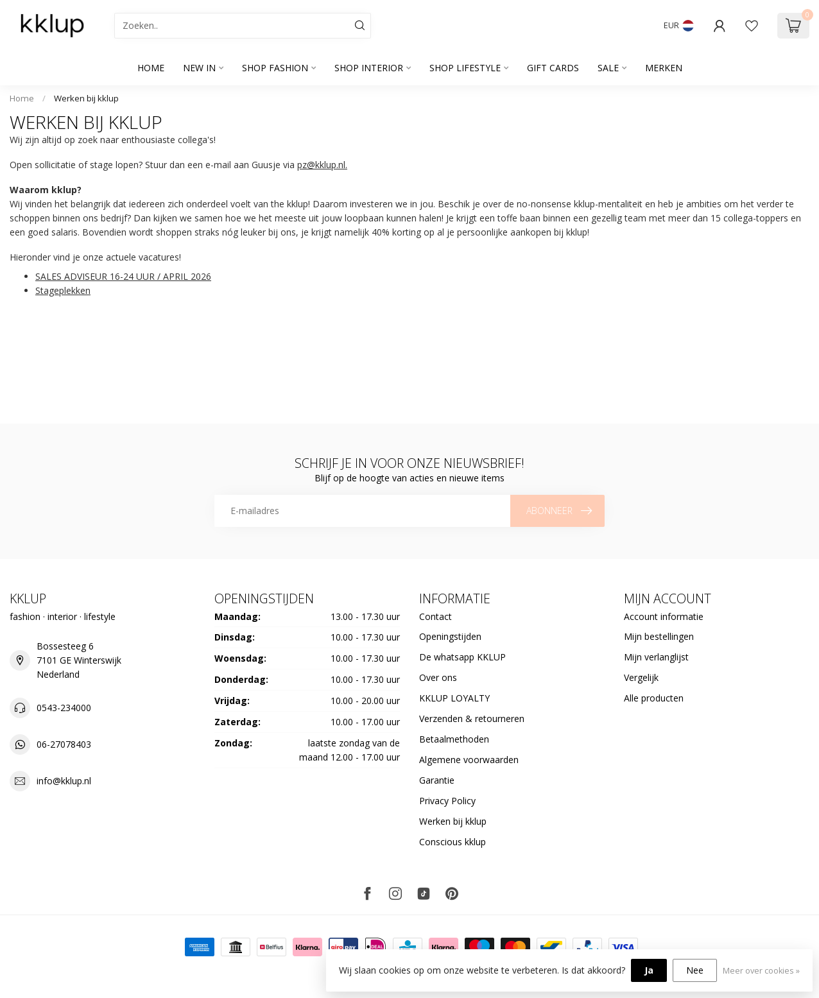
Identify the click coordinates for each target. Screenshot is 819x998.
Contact (435, 616)
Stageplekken (63, 290)
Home (150, 68)
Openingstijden (450, 636)
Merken (663, 68)
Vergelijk (641, 677)
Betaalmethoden (454, 739)
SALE (608, 68)
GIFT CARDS (553, 68)
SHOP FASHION (275, 68)
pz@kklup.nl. (322, 165)
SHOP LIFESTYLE (465, 68)
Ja (648, 970)
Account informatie (663, 616)
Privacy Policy (447, 801)
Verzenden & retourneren (471, 718)
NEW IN (199, 68)
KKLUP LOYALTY (454, 698)
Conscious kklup (452, 842)
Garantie (436, 780)
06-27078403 (64, 744)
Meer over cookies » (761, 970)
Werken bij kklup (86, 98)
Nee (694, 970)
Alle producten (654, 698)
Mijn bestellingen (659, 636)
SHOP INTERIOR (368, 68)
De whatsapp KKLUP (462, 657)
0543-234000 (64, 707)
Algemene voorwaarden (469, 759)
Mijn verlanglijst (656, 657)
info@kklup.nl (64, 781)
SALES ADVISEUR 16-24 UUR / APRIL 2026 (123, 276)
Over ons (438, 677)
